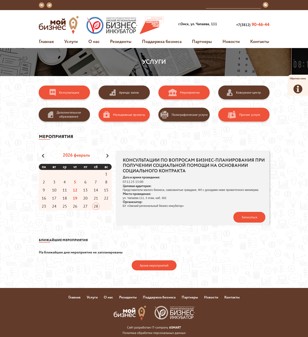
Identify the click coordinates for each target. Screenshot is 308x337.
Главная (46, 41)
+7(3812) (252, 24)
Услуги (71, 41)
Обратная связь (298, 85)
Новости (231, 41)
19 (75, 198)
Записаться (249, 217)
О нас (94, 41)
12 (75, 190)
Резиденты (120, 41)
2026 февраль (76, 155)
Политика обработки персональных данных (154, 333)
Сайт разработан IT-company (154, 327)
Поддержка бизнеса (162, 41)
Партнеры (202, 41)
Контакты (259, 41)
